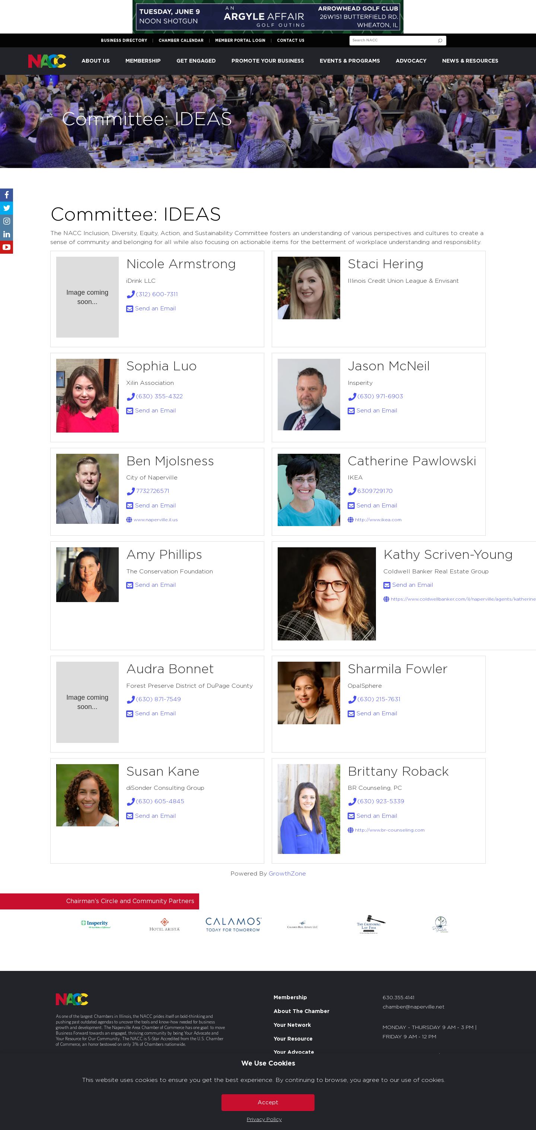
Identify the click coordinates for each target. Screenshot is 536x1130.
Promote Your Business (268, 61)
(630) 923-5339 (376, 801)
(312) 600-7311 (152, 294)
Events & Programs (350, 61)
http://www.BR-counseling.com (386, 830)
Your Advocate (294, 1052)
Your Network (292, 1025)
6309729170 (370, 491)
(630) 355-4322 (154, 396)
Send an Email (151, 308)
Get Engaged (196, 61)
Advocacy (411, 61)
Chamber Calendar (181, 40)
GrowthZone (287, 874)
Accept (268, 1102)
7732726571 (148, 491)
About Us (96, 61)
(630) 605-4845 (155, 801)
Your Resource (293, 1039)
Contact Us (290, 40)
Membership (143, 61)
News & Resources (470, 61)
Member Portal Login (240, 40)
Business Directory (124, 40)
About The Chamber (301, 1011)
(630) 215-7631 (374, 699)
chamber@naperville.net (413, 1007)
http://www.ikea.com (375, 519)
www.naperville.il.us (152, 519)
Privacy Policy (264, 1119)
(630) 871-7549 (153, 699)
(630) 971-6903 (375, 396)
